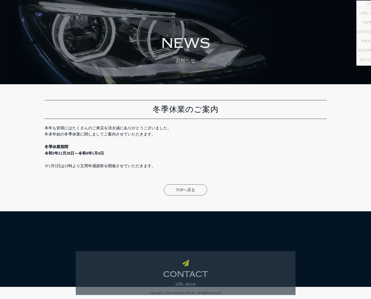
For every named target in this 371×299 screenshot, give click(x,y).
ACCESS (345, 89)
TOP (348, 33)
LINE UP (345, 42)
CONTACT (343, 61)
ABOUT (345, 70)
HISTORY (344, 80)
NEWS (347, 52)
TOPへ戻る (185, 190)
